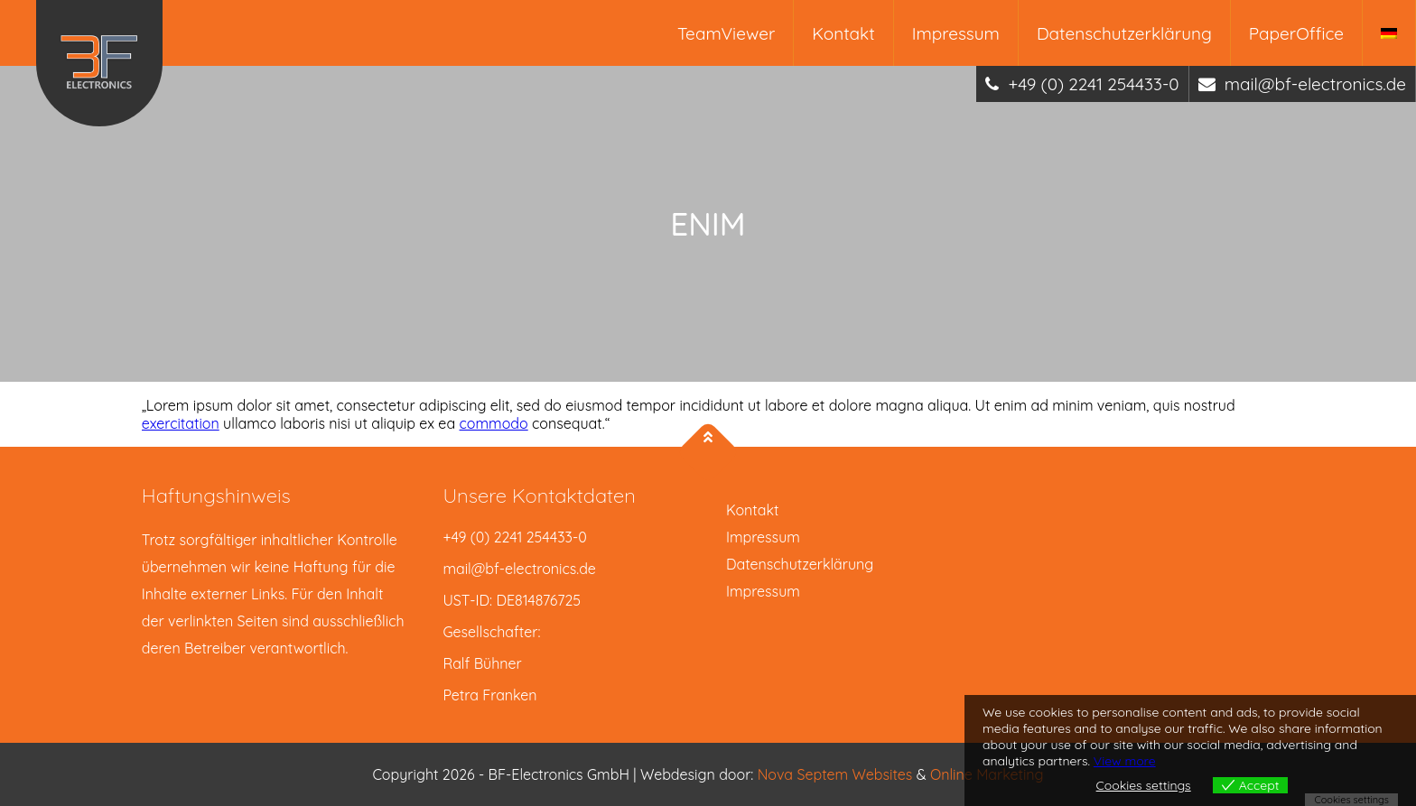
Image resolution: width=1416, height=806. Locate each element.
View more (1125, 761)
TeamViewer (726, 33)
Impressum (956, 33)
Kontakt (843, 33)
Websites (884, 774)
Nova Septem (805, 774)
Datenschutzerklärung (1124, 33)
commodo (494, 423)
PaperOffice (1296, 33)
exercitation (180, 423)
